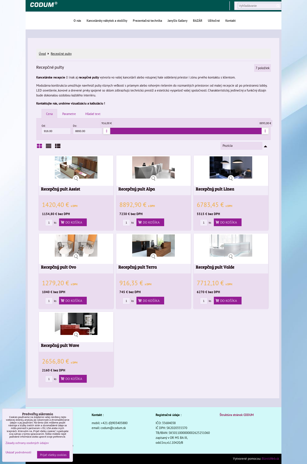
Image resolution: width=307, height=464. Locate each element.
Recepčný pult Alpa (136, 189)
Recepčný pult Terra (137, 267)
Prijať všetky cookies (53, 455)
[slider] (106, 131)
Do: (87, 129)
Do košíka (73, 222)
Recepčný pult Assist (60, 189)
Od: (56, 129)
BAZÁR (197, 20)
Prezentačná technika (147, 20)
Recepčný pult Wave (60, 345)
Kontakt (230, 20)
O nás (77, 20)
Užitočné (214, 20)
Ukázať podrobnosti (18, 452)
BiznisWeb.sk (270, 458)
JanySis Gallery (177, 20)
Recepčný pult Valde (215, 267)
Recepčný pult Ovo (58, 267)
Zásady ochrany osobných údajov (27, 443)
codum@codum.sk (113, 428)
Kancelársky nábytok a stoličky (107, 20)
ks (50, 222)
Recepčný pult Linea (215, 189)
